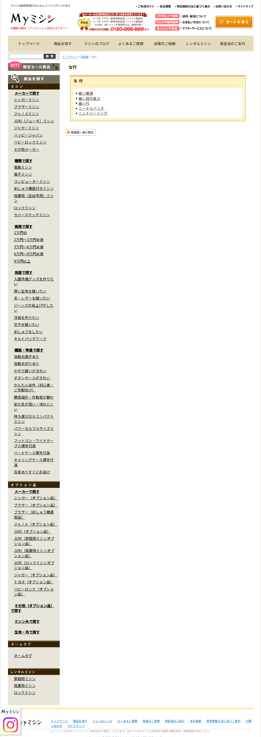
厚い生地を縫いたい (30, 291)
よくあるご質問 (130, 43)
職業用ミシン (25, 685)
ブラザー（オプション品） (35, 505)
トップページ (29, 43)
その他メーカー (26, 149)
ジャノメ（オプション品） (35, 524)
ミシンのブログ (97, 43)
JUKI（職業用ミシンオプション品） (34, 553)
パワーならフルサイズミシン (34, 431)
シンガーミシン (26, 99)
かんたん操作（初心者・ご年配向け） (34, 387)
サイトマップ (76, 726)
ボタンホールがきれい (32, 377)
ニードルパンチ (91, 108)
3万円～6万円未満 (28, 246)
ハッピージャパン (28, 135)
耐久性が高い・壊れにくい (34, 406)
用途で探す (23, 272)
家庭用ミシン (25, 678)
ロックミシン (25, 207)
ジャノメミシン (26, 113)
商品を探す (63, 43)
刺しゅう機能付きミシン (34, 188)
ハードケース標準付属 (32, 452)
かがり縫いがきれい (30, 370)
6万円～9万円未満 (28, 253)
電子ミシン (23, 174)
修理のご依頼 (164, 43)
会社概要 (195, 721)
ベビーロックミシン (30, 142)
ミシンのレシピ (102, 721)
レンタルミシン (198, 43)
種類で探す (23, 160)
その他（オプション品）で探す (32, 608)
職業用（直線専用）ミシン (34, 198)
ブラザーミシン (26, 106)
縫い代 (84, 103)
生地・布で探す (27, 632)
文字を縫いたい (26, 324)
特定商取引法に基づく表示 (223, 721)
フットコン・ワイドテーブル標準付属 (34, 443)
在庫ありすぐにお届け (32, 471)
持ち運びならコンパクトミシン (34, 419)
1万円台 (20, 232)
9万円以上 (22, 261)
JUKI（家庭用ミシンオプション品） (34, 541)
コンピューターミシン (32, 181)
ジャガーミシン (26, 127)
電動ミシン (23, 167)
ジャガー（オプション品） (35, 574)
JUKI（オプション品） (32, 531)
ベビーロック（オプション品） (34, 591)
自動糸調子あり (26, 356)
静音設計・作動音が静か (34, 397)
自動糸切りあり (26, 363)
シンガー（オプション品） (35, 497)
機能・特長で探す (28, 350)
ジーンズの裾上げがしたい (33, 308)
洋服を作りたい (26, 317)
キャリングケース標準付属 (33, 462)
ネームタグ (23, 655)
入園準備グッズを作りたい (34, 281)
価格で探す (23, 226)
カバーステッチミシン (32, 214)
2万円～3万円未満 (28, 239)
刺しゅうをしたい (28, 331)
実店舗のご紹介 (175, 721)
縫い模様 (86, 93)
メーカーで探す (27, 93)
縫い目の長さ (89, 98)
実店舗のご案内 (232, 43)
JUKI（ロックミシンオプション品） (34, 565)
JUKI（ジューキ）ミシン (34, 120)
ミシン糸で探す (27, 621)
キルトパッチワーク (30, 338)
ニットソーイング (93, 113)
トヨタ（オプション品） (34, 581)
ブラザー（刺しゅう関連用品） (34, 514)
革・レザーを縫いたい (32, 298)
